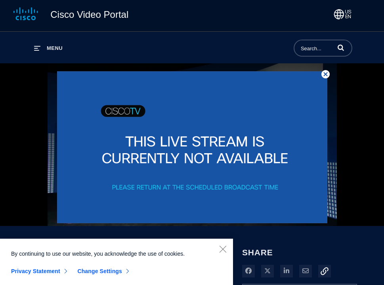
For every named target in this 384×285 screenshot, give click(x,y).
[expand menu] (48, 48)
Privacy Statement (35, 273)
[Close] (223, 251)
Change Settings (99, 273)
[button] (341, 47)
